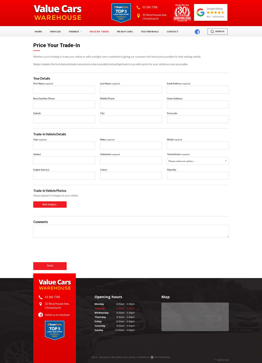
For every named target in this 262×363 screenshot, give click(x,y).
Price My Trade (99, 31)
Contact (172, 31)
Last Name (110, 83)
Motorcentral (160, 356)
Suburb (37, 113)
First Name (43, 83)
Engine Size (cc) (41, 169)
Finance (75, 31)
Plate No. (171, 169)
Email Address (178, 83)
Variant (37, 154)
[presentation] (58, 252)
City (102, 113)
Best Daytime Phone (44, 98)
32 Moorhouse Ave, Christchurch (155, 16)
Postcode (172, 113)
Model (174, 139)
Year (39, 139)
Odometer (110, 154)
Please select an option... (181, 161)
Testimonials (150, 31)
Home (38, 31)
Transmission (178, 154)
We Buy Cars (125, 31)
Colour (103, 169)
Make (107, 139)
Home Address (174, 98)
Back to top (221, 356)
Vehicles (55, 31)
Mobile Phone (107, 98)
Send (50, 265)
